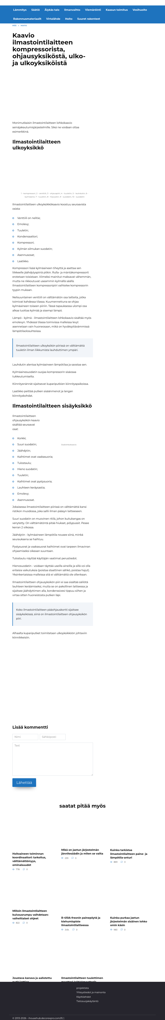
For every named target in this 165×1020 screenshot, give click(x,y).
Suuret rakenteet (88, 18)
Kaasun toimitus (117, 9)
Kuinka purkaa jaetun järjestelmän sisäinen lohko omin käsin (128, 920)
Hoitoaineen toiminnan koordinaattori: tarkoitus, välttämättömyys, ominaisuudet (29, 859)
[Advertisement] (52, 95)
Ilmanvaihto (72, 9)
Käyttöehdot (83, 995)
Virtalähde (53, 18)
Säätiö (35, 9)
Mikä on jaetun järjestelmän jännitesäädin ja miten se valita (82, 851)
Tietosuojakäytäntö (87, 999)
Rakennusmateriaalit (27, 18)
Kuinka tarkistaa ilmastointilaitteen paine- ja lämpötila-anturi (128, 853)
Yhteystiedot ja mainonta (91, 990)
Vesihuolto (140, 9)
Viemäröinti (93, 9)
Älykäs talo (52, 9)
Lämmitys (20, 9)
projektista (82, 986)
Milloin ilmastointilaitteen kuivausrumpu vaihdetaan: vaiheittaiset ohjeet (30, 914)
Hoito (68, 18)
